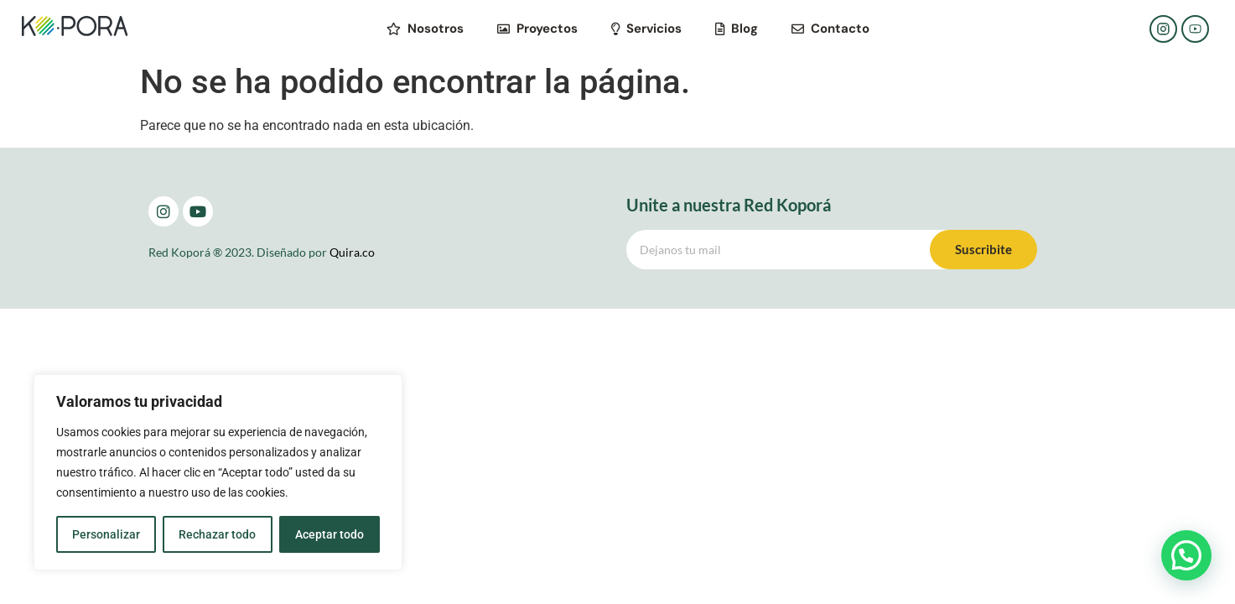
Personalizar (106, 534)
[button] (1186, 555)
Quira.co (352, 252)
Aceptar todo (329, 534)
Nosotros (425, 28)
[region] (218, 472)
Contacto (830, 28)
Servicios (646, 28)
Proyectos (537, 28)
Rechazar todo (217, 534)
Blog (736, 28)
